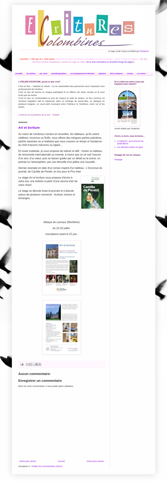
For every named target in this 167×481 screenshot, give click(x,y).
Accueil (61, 461)
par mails (43, 73)
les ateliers (31, 73)
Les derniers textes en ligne (130, 147)
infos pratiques (116, 73)
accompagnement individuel (82, 73)
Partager (119, 159)
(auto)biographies (58, 73)
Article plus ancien (95, 461)
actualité (19, 73)
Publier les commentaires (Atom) (46, 466)
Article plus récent (27, 461)
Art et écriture (29, 127)
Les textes (141, 73)
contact (130, 73)
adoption (102, 73)
